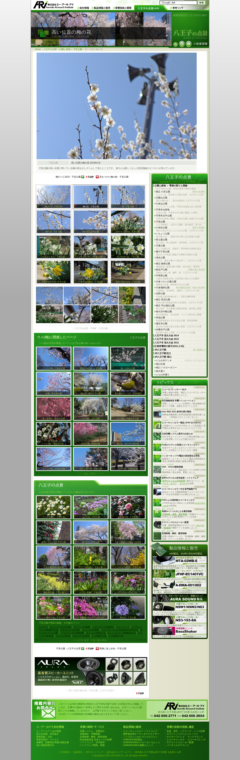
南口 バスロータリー (166, 367)
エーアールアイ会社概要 (48, 731)
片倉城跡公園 (180, 287)
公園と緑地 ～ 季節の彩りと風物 (170, 185)
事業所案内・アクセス (47, 739)
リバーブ (183, 483)
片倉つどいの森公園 (166, 281)
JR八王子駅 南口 (163, 357)
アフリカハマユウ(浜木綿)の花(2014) (119, 629)
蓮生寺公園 (161, 323)
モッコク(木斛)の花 (96, 632)
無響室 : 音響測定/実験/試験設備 (52, 742)
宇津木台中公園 (164, 215)
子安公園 (77, 49)
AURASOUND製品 (132, 739)
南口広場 (160, 364)
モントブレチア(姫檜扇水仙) (121, 632)
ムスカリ (43, 627)
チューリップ (122, 627)
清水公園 (160, 257)
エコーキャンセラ (176, 739)
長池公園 (160, 317)
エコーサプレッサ (197, 739)
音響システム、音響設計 (92, 731)
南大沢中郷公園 (164, 311)
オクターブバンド (176, 736)
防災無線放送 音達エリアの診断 (96, 739)
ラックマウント (195, 736)
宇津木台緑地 (163, 209)
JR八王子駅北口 (162, 353)
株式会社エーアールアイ (119, 752)
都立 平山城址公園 (165, 305)
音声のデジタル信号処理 (173, 481)
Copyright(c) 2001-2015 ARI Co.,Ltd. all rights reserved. (120, 755)
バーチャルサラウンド (178, 745)
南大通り (160, 371)
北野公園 (160, 293)
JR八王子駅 (180, 350)
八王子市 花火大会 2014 (166, 335)
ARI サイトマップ (95, 752)
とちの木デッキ (180, 360)
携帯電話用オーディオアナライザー (141, 734)
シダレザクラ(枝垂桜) (103, 627)
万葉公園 (160, 245)
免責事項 (77, 752)
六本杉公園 (180, 227)
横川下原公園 (163, 251)
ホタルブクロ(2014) (70, 629)
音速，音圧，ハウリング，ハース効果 (186, 731)
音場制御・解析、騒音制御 (174, 514)
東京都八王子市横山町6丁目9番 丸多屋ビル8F (158, 752)
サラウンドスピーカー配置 (180, 742)
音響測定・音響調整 (90, 734)
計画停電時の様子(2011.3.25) (169, 346)
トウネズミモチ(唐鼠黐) (72, 632)
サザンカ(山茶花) (81, 635)
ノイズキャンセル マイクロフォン (140, 736)
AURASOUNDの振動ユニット (138, 745)
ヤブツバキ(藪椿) (82, 627)
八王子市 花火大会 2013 (166, 339)
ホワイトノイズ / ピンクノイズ (182, 734)
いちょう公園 (163, 233)
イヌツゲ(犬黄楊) (90, 629)
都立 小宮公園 (180, 192)
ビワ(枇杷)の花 (99, 635)
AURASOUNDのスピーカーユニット (141, 742)
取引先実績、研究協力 (47, 734)
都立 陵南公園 (163, 263)
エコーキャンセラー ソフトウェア (140, 731)
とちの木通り (163, 374)
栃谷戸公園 (180, 269)
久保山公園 (161, 203)
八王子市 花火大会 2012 (166, 342)
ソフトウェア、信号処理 (92, 742)
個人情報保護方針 (45, 745)
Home (38, 49)
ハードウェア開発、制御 (92, 745)
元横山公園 (161, 197)
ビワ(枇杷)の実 (115, 635)
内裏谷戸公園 (163, 329)
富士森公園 (161, 239)
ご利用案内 (64, 752)
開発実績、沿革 (44, 736)
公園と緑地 (64, 49)
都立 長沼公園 (163, 299)
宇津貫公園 (161, 275)
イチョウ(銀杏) (63, 635)
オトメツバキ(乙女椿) (60, 627)
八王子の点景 (50, 49)
